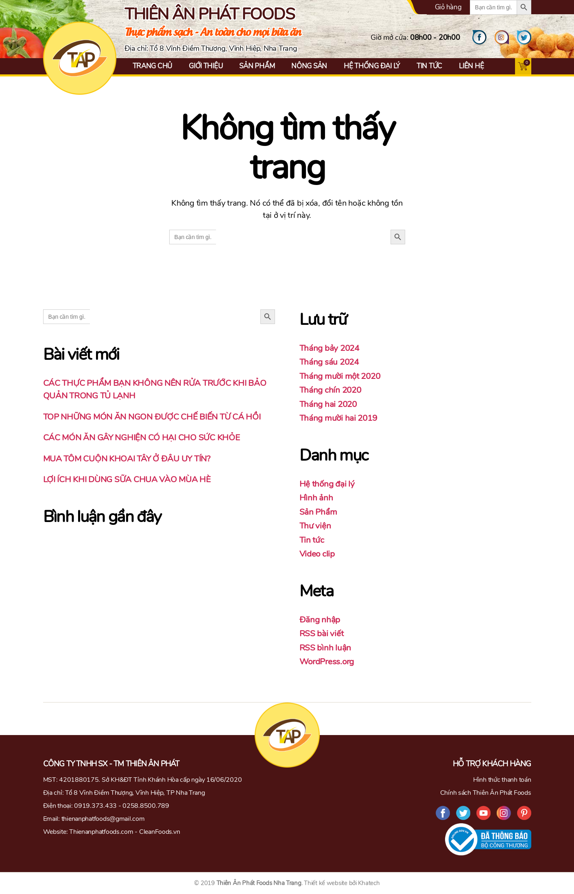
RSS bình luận (325, 647)
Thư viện (315, 525)
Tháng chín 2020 (331, 390)
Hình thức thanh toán (502, 779)
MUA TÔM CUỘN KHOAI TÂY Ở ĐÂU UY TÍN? (128, 458)
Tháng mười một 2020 (341, 376)
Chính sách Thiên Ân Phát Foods (485, 792)
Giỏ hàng (448, 7)
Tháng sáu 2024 (330, 362)
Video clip (317, 553)
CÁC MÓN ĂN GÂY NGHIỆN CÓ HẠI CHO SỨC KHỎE (142, 437)
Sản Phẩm (257, 66)
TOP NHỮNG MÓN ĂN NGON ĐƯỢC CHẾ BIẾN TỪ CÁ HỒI (154, 416)
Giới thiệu (206, 66)
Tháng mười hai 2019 (339, 418)
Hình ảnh (316, 497)
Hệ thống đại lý (372, 66)
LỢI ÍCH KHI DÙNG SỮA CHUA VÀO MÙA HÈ (127, 479)
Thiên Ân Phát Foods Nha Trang (258, 883)
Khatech (369, 883)
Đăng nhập (319, 619)
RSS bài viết (321, 633)
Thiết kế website (325, 883)
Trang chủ (152, 66)
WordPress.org (327, 661)
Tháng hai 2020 (329, 404)
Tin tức (429, 66)
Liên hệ (471, 66)
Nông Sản (309, 66)
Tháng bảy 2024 (330, 348)
